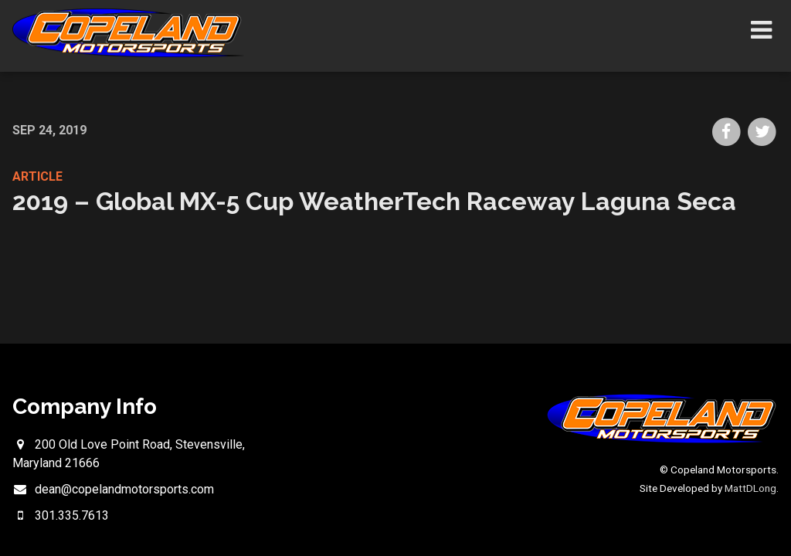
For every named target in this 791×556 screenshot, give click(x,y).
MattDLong (750, 488)
